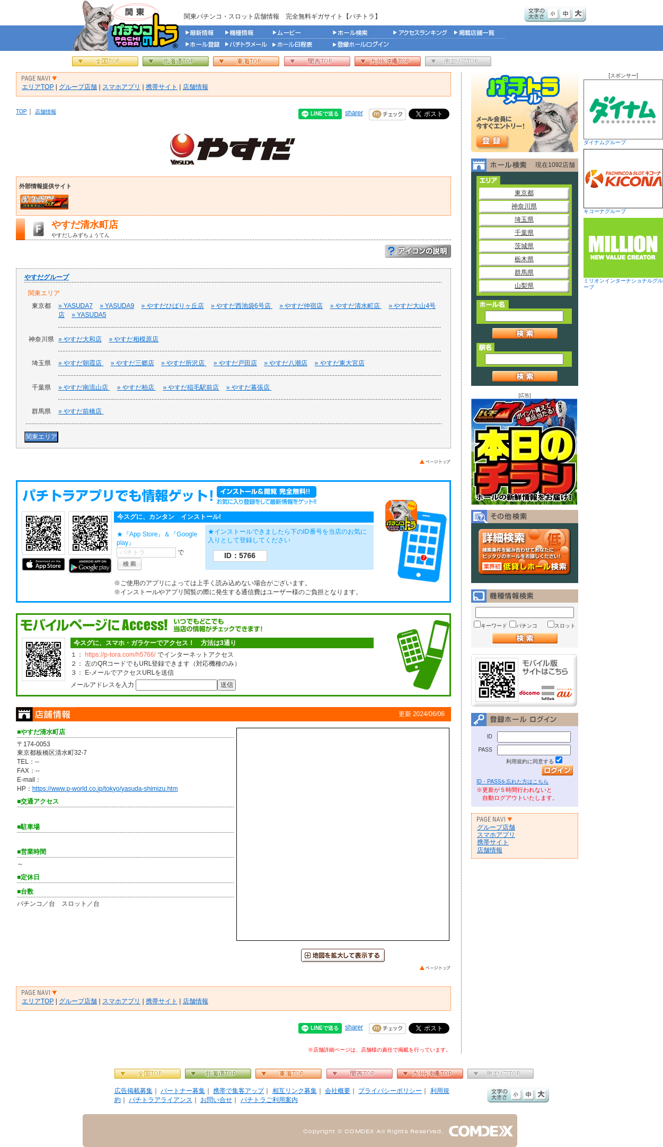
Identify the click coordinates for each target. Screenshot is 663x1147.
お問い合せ (216, 1100)
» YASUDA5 (89, 315)
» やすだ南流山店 (84, 387)
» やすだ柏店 (136, 387)
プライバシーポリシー (390, 1091)
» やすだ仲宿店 (301, 306)
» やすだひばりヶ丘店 (173, 306)
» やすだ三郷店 (132, 363)
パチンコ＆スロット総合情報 (128, 25)
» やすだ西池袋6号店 (241, 306)
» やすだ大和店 (80, 339)
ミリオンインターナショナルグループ (623, 254)
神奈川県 (524, 206)
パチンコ (526, 626)
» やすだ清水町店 (356, 306)
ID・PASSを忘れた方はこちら (512, 781)
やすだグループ (46, 277)
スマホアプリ (121, 87)
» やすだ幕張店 (248, 387)
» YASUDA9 (117, 306)
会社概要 (337, 1091)
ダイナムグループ (623, 112)
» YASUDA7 (75, 306)
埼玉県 (524, 219)
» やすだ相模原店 (133, 339)
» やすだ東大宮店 (340, 363)
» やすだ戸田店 (235, 363)
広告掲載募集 (133, 1091)
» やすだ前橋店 (80, 411)
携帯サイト (162, 87)
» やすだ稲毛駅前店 (191, 387)
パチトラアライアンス (160, 1100)
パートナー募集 (183, 1091)
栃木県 (524, 259)
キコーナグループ (623, 181)
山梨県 (524, 285)
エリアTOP (38, 87)
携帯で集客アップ (238, 1091)
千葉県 (524, 232)
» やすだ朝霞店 (80, 363)
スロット (565, 626)
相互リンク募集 (294, 1091)
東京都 (524, 193)
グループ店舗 (78, 87)
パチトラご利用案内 (269, 1100)
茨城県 (524, 246)
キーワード (494, 626)
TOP (21, 111)
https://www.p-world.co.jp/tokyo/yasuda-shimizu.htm (105, 788)
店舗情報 (195, 87)
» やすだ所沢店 (183, 363)
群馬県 (524, 272)
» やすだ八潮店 (285, 363)
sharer (354, 113)
